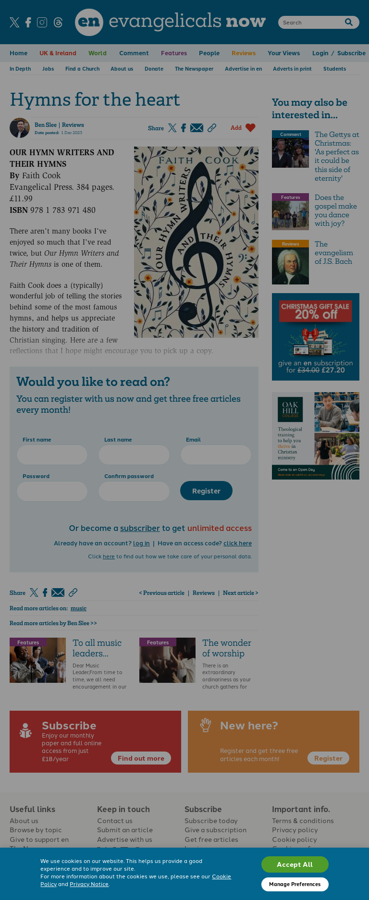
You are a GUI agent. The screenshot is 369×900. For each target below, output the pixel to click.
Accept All (295, 864)
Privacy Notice (89, 884)
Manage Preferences (294, 884)
